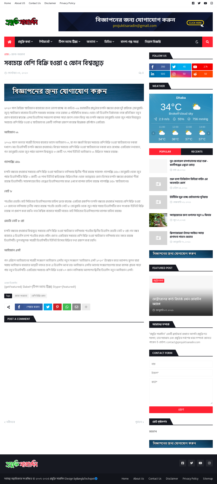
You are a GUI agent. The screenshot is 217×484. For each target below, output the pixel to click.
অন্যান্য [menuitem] (91, 41)
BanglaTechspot (86, 478)
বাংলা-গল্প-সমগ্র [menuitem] (129, 41)
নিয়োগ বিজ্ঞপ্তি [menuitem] (153, 41)
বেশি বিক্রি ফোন (38, 296)
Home (7, 3)
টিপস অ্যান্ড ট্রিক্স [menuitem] (68, 41)
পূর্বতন (138, 422)
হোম (6, 54)
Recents (197, 151)
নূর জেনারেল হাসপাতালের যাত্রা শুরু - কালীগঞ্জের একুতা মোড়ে (189, 163)
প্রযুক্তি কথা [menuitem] (24, 41)
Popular (165, 151)
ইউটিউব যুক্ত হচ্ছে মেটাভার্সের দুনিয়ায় (189, 197)
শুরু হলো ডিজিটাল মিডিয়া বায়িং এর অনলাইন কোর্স (189, 181)
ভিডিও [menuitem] (107, 41)
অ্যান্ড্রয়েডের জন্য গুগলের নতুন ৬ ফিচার (190, 215)
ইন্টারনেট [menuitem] (44, 41)
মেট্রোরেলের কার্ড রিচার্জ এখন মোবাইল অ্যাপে (176, 302)
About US (20, 3)
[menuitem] (9, 42)
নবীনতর (10, 422)
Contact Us (35, 3)
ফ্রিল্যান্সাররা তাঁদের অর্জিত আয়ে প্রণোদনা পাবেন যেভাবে (187, 235)
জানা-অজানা (18, 54)
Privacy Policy (67, 3)
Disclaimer (50, 3)
